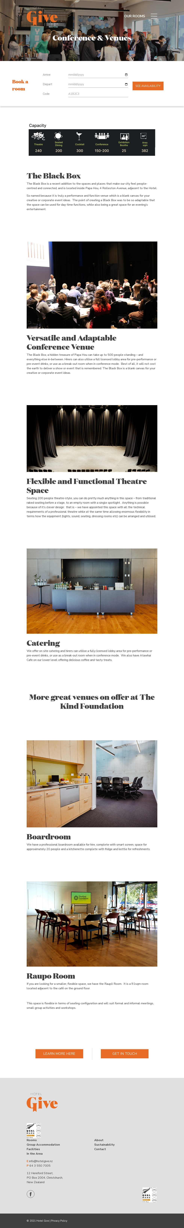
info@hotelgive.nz (41, 1161)
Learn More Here (59, 1053)
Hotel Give (42, 1221)
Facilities (33, 1149)
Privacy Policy (59, 1221)
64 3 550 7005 (40, 1166)
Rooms (32, 1140)
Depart (47, 84)
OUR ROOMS (134, 16)
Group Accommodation (43, 1145)
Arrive (47, 75)
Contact (100, 1149)
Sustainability (104, 1145)
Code (46, 94)
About (98, 1140)
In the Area (35, 1154)
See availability (148, 86)
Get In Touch (124, 1053)
